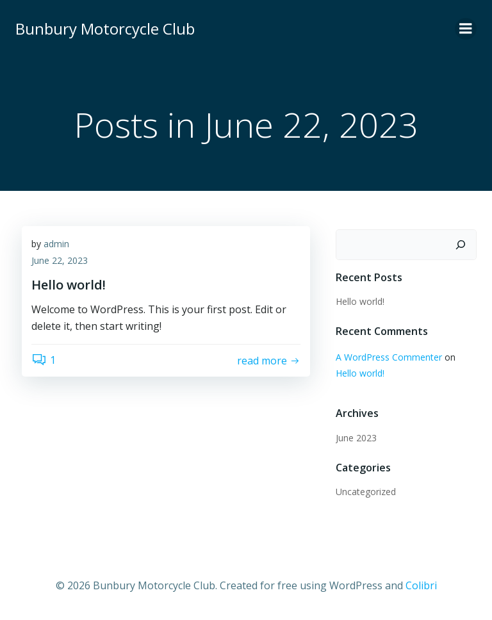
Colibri (421, 585)
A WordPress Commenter (389, 357)
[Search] (460, 244)
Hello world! (360, 301)
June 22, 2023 (59, 260)
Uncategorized (366, 491)
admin (56, 244)
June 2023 (356, 438)
